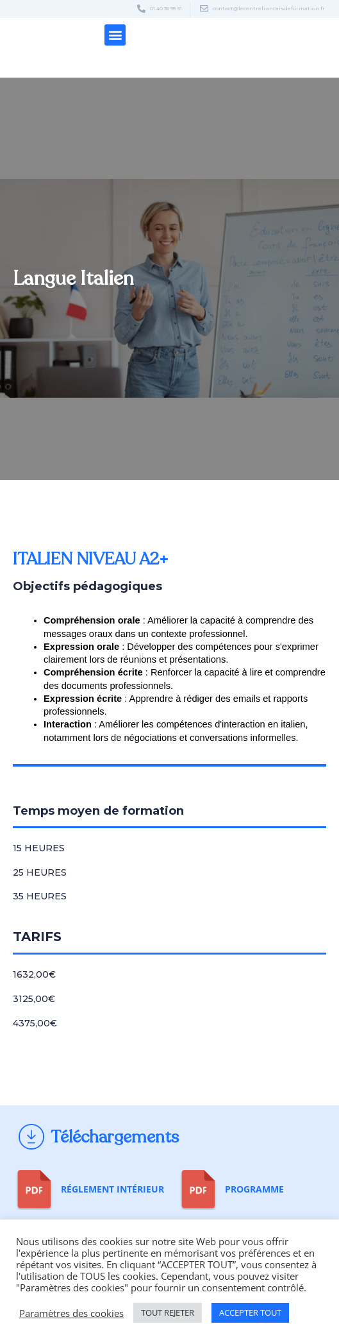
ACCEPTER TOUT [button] (250, 1312)
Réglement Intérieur (112, 1189)
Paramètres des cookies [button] (71, 1313)
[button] (115, 35)
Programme (254, 1189)
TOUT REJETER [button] (167, 1312)
